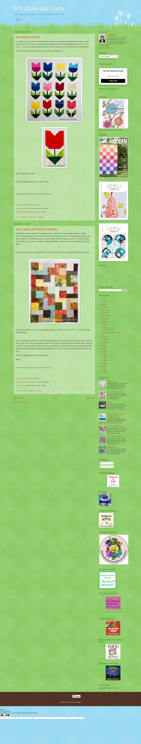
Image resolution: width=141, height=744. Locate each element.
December (105, 307)
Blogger (79, 702)
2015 (102, 369)
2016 (102, 366)
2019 (102, 357)
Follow (101, 91)
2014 (102, 372)
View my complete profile (106, 48)
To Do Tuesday (20, 205)
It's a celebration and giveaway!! (116, 392)
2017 (102, 363)
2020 (102, 354)
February (105, 339)
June (104, 324)
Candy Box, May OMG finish (115, 426)
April (104, 336)
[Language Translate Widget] (108, 56)
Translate (110, 59)
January (105, 342)
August (105, 318)
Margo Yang (112, 35)
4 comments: (39, 390)
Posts (102, 463)
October (105, 313)
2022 (102, 349)
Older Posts (90, 398)
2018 (102, 360)
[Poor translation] (7, 715)
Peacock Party (20, 212)
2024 (102, 304)
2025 (102, 301)
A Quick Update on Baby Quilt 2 (116, 436)
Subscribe (113, 81)
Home (18, 19)
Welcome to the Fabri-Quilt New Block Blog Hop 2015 (116, 415)
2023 (102, 346)
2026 (102, 298)
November (106, 310)
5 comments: (40, 217)
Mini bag (109, 402)
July (104, 321)
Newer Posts (18, 398)
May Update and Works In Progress (37, 229)
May (104, 327)
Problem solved (111, 447)
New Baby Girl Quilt (28, 37)
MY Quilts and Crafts (39, 8)
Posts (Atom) (24, 402)
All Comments (104, 466)
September (106, 315)
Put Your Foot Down (22, 208)
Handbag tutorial (111, 381)
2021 (102, 352)
